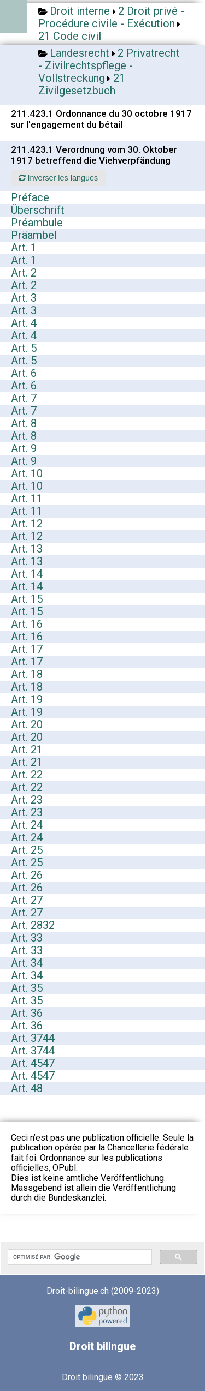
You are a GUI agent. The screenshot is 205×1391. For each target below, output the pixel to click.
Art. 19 (27, 699)
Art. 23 (27, 799)
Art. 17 (27, 649)
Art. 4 (24, 322)
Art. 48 (27, 1088)
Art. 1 (24, 247)
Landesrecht (79, 52)
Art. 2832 (33, 925)
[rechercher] (78, 1257)
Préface (30, 197)
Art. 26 (27, 875)
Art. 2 (24, 272)
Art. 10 (27, 473)
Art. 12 (27, 523)
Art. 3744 (33, 1038)
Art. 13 (27, 548)
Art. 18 (27, 674)
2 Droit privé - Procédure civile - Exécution (111, 17)
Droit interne (80, 10)
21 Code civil (69, 36)
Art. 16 (27, 624)
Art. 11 (27, 498)
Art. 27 (27, 900)
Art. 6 (24, 373)
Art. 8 (24, 423)
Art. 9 (24, 448)
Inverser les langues (58, 177)
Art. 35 (27, 987)
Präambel (34, 235)
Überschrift (38, 210)
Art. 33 (27, 937)
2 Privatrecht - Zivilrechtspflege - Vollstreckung (109, 65)
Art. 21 (27, 749)
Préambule (37, 222)
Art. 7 (24, 398)
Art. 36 (27, 1013)
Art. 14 (27, 573)
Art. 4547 (33, 1063)
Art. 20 (27, 724)
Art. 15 (27, 598)
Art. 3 (24, 297)
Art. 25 (27, 849)
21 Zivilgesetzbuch (81, 84)
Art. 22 (27, 774)
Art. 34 (27, 962)
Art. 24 (27, 824)
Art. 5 (24, 348)
